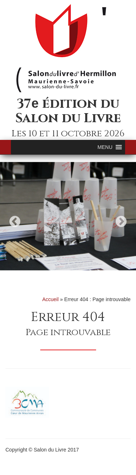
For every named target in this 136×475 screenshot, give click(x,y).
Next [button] (121, 221)
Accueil (50, 299)
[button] (105, 147)
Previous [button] (14, 221)
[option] (68, 216)
